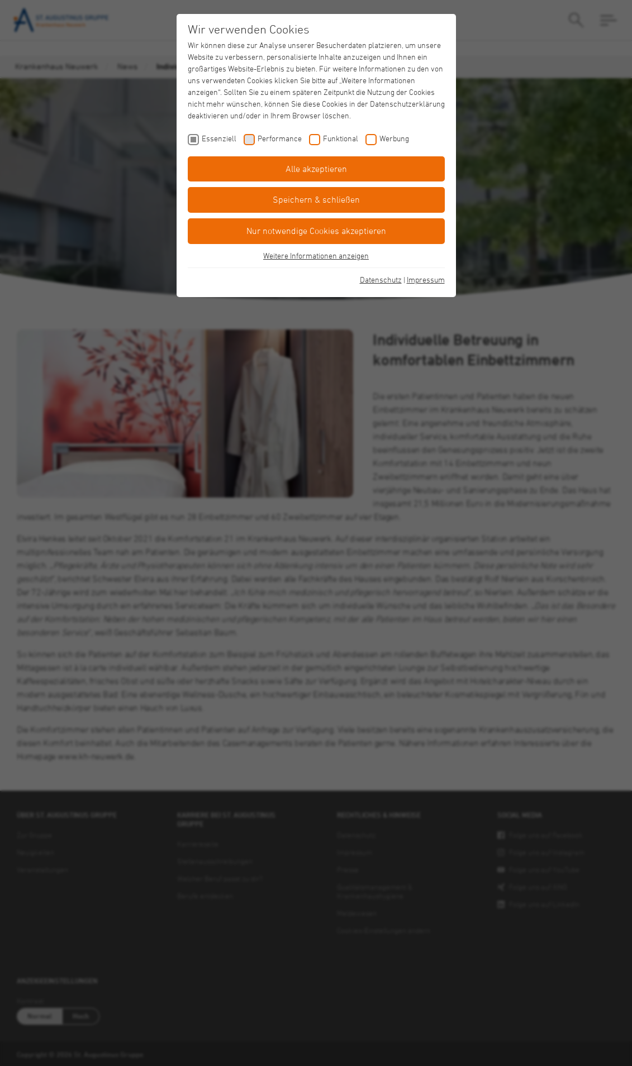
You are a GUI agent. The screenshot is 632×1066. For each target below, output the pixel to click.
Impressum (426, 279)
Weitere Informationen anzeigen (316, 255)
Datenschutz (381, 279)
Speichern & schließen (316, 199)
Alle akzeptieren (316, 169)
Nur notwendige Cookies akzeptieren (316, 231)
